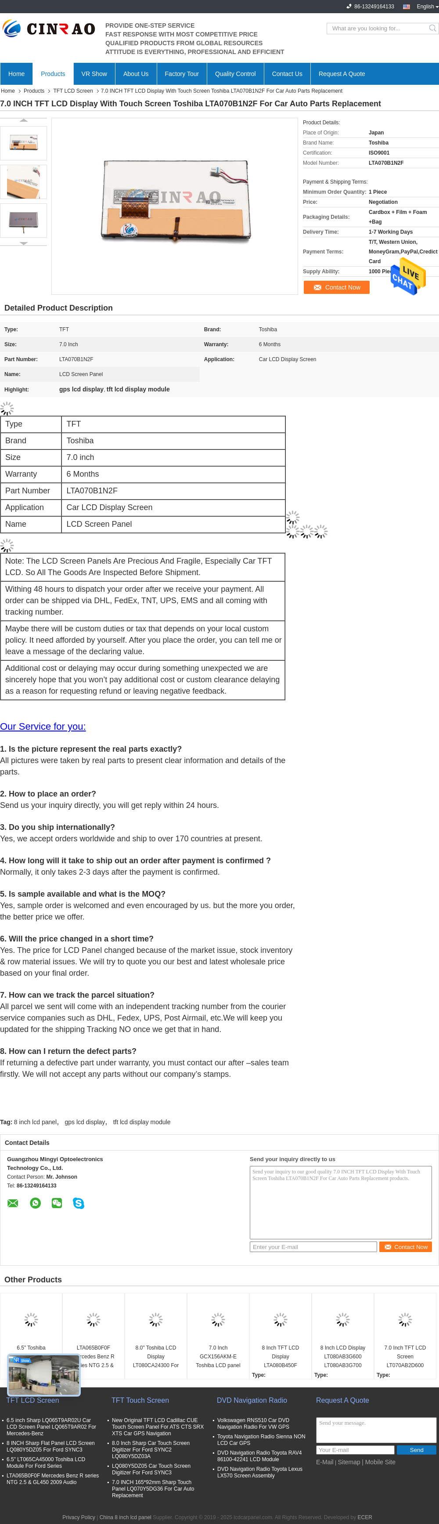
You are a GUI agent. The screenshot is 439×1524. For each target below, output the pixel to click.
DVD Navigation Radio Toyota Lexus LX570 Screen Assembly (259, 1472)
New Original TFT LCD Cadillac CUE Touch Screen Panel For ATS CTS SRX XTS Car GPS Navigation (158, 1427)
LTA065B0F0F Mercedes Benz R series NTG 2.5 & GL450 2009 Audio (93, 1357)
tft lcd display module (142, 1122)
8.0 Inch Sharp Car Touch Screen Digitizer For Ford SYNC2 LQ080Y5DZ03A (151, 1449)
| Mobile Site (379, 1462)
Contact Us (287, 73)
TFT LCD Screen (73, 91)
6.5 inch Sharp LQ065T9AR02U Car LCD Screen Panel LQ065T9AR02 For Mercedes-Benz (51, 1427)
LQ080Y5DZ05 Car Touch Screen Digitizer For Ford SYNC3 (151, 1469)
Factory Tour (182, 73)
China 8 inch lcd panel (125, 1517)
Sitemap (349, 1462)
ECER (364, 1517)
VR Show (94, 73)
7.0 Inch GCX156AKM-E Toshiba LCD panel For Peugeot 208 (218, 1357)
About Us (136, 73)
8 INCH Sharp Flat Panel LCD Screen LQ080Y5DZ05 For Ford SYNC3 (51, 1446)
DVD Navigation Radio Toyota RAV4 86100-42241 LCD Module (259, 1456)
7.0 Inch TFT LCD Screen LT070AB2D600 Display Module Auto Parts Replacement (405, 1357)
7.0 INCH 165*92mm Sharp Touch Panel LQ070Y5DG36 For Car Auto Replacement (153, 1489)
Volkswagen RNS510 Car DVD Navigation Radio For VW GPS (253, 1423)
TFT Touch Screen (140, 1400)
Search (433, 28)
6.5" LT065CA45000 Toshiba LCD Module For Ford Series (46, 1462)
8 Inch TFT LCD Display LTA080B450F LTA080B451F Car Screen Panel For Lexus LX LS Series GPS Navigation (280, 1357)
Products (53, 73)
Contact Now (342, 287)
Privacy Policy (78, 1517)
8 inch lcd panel (35, 1122)
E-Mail (325, 1462)
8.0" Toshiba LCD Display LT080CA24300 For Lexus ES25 (156, 1357)
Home (16, 73)
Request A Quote (342, 73)
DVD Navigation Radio (252, 1400)
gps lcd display (85, 1122)
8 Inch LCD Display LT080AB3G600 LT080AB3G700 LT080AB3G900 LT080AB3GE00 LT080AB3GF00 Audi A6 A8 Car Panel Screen (343, 1357)
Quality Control (235, 73)
